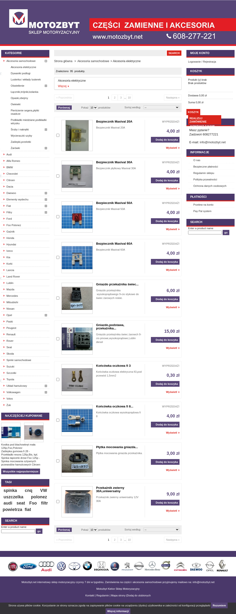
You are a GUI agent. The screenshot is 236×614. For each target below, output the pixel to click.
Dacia (9, 186)
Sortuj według (132, 107)
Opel (9, 315)
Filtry (9, 212)
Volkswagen (13, 392)
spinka (10, 490)
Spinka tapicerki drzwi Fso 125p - (20, 457)
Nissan (10, 308)
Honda (10, 238)
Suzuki (10, 366)
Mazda (10, 289)
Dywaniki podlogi (21, 73)
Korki (9, 263)
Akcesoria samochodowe (21, 60)
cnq (28, 490)
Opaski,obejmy (19, 98)
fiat (28, 509)
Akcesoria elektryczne (23, 67)
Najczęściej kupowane (23, 415)
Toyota (10, 379)
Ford (9, 218)
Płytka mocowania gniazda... (117, 447)
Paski (9, 321)
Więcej (62, 86)
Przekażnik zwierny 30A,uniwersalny (110, 489)
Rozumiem (219, 605)
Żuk (8, 405)
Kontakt (89, 595)
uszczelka (13, 497)
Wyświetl (171, 147)
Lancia (10, 270)
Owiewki (16, 104)
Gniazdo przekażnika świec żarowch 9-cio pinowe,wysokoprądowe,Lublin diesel (118, 338)
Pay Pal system (202, 211)
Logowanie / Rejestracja (202, 61)
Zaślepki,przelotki (21, 141)
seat (20, 503)
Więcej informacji (118, 611)
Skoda (10, 353)
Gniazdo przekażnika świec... (117, 284)
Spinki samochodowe (18, 360)
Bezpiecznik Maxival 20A (114, 121)
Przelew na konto (203, 204)
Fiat (8, 205)
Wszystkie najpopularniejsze (20, 471)
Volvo (9, 398)
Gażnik (10, 231)
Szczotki (11, 372)
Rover (9, 340)
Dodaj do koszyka (164, 140)
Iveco (9, 250)
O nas (196, 160)
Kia (8, 257)
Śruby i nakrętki (20, 129)
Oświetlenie (17, 85)
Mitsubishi (12, 302)
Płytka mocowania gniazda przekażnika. (119, 453)
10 (129, 97)
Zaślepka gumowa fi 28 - (15, 451)
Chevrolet (12, 173)
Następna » (173, 97)
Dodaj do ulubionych (139, 595)
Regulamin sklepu (203, 173)
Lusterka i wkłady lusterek (26, 79)
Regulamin (102, 595)
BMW (9, 167)
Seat (9, 347)
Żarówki (15, 148)
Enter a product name (13, 526)
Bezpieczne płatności (205, 166)
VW (43, 490)
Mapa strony (118, 595)
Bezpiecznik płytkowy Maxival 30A (116, 168)
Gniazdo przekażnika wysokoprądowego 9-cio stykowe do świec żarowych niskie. (117, 294)
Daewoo (11, 193)
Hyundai (11, 244)
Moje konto (199, 53)
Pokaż (85, 107)
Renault (10, 334)
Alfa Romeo (13, 160)
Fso (33, 503)
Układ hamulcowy (16, 385)
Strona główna (63, 61)
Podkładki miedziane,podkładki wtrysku (28, 122)
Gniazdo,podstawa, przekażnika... (110, 326)
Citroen (10, 180)
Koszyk (196, 71)
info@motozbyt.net (213, 142)
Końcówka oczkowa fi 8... (114, 406)
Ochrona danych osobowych (209, 185)
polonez (39, 497)
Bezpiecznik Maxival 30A (114, 162)
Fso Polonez (13, 225)
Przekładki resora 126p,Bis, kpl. (19, 454)
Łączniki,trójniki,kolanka (24, 91)
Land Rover (13, 276)
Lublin (9, 283)
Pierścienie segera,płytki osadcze (25, 112)
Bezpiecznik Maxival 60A (114, 243)
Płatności (198, 196)
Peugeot (11, 328)
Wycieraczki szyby (21, 135)
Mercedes (12, 295)
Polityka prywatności (205, 179)
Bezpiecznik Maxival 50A (114, 203)
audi (8, 503)
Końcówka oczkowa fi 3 (113, 365)
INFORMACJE (199, 152)
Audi (9, 154)
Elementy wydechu (17, 199)
